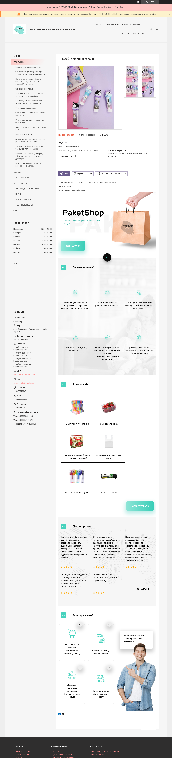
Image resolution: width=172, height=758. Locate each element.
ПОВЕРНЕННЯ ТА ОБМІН (24, 177)
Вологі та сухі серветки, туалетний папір (30, 128)
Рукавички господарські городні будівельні (29, 121)
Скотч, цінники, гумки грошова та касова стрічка (30, 113)
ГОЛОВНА (98, 24)
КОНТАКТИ (138, 24)
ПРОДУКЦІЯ (111, 24)
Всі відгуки (143, 554)
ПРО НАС (125, 24)
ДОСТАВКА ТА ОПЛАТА (131, 33)
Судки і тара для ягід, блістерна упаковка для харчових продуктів (30, 73)
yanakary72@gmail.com (23, 383)
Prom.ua (99, 750)
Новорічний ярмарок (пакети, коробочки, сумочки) (28, 164)
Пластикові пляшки (23, 134)
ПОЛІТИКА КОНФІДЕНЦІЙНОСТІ (105, 720)
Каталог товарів (140, 471)
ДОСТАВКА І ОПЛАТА (23, 199)
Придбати (120, 7)
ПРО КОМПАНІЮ (23, 723)
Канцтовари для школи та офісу (29, 67)
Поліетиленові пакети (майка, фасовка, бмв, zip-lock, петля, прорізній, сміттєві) (28, 81)
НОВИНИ (17, 193)
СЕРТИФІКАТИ (97, 723)
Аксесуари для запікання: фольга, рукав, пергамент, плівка (30, 140)
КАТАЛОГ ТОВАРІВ (24, 720)
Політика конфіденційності (101, 755)
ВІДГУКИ (17, 172)
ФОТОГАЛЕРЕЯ (20, 183)
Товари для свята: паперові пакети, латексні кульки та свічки (31, 94)
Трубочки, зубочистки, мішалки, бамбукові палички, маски (29, 147)
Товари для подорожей (25, 108)
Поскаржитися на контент (79, 755)
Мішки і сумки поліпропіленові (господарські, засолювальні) (28, 101)
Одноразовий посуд (24, 88)
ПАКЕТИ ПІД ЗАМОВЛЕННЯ (26, 188)
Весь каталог (73, 245)
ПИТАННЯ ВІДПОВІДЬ (23, 204)
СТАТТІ (16, 210)
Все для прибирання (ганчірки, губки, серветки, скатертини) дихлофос (29, 156)
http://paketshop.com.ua (24, 374)
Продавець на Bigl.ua (86, 753)
